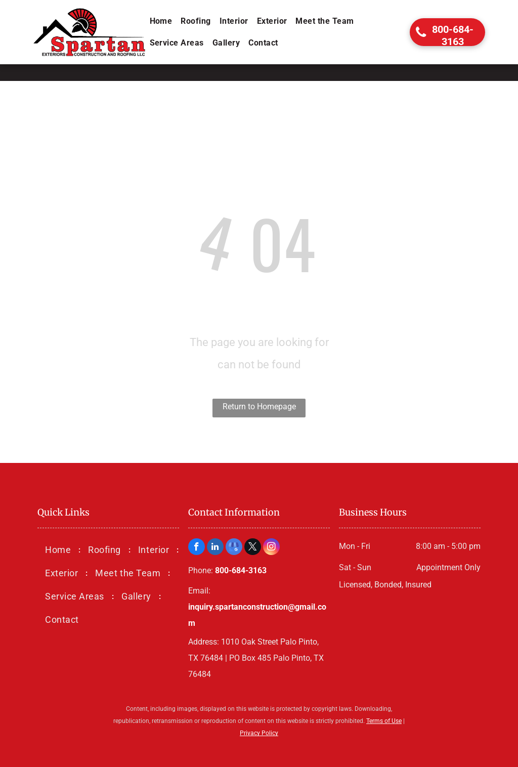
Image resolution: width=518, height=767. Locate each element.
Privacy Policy (259, 733)
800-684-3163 (241, 570)
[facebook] (196, 548)
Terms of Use (384, 721)
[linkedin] (215, 548)
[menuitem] (162, 21)
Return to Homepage (259, 406)
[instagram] (271, 548)
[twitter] (252, 548)
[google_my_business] (234, 548)
